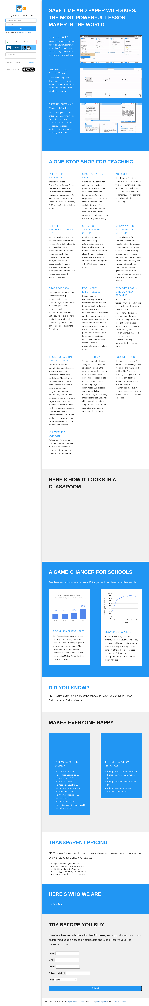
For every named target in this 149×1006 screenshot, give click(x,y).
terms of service (119, 1001)
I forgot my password (24, 32)
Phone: (52, 966)
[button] (20, 42)
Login (21, 29)
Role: (51, 980)
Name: (52, 953)
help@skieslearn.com (75, 1001)
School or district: (57, 973)
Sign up (31, 62)
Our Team (58, 904)
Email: (51, 960)
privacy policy (101, 1001)
